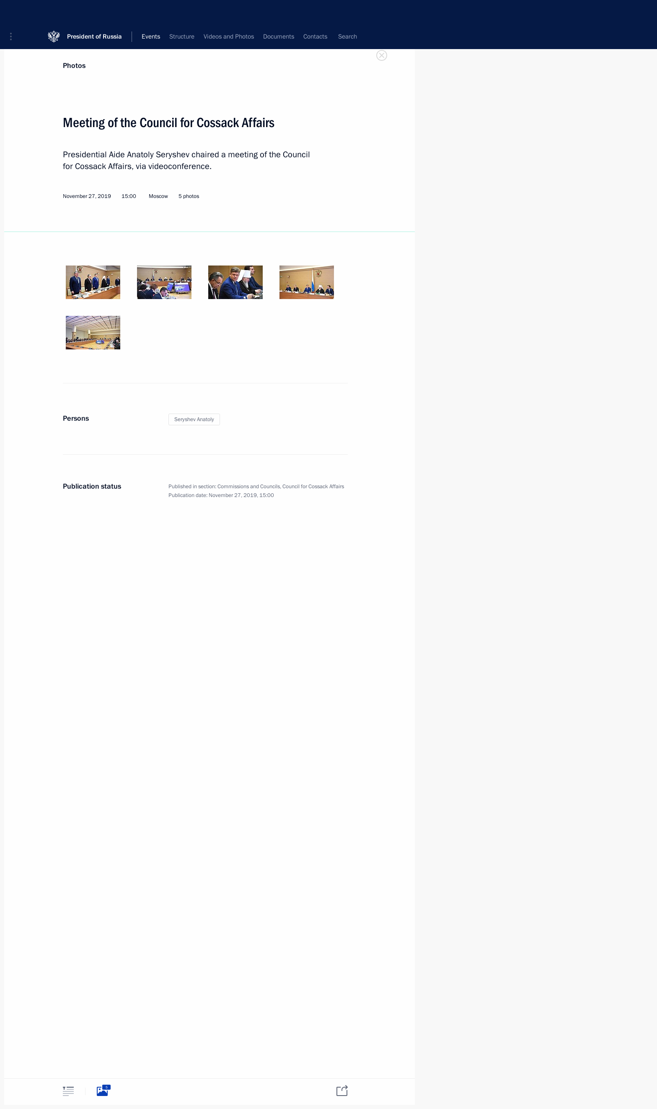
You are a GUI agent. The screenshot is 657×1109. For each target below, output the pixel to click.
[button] (14, 12)
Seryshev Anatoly (194, 419)
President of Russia (94, 12)
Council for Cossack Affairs (313, 486)
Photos (74, 65)
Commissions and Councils (248, 486)
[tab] (68, 1091)
